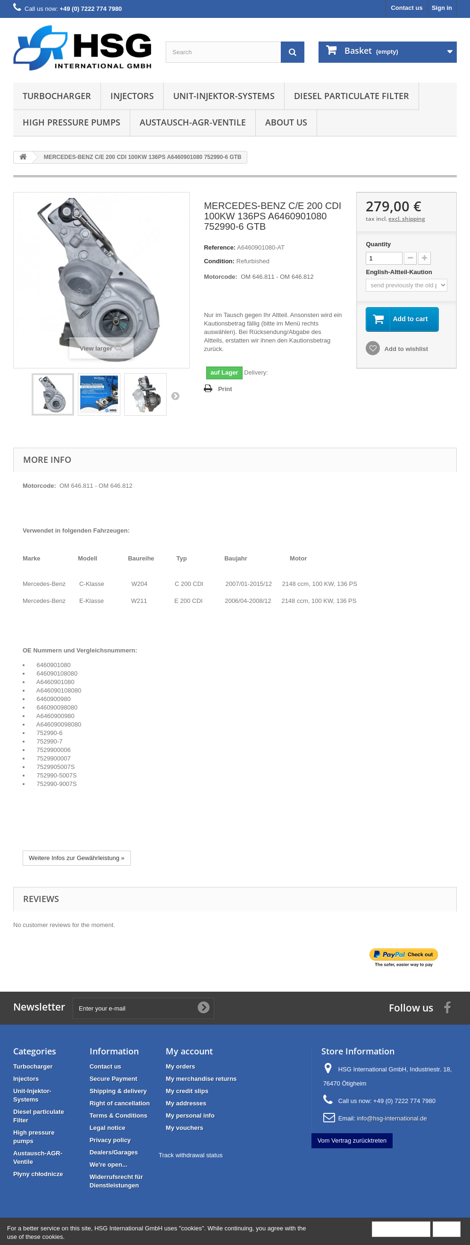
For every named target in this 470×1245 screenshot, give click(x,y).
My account (189, 1051)
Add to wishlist (405, 348)
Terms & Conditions (119, 1115)
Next (175, 396)
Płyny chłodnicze (38, 1174)
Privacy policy (110, 1140)
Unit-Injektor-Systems (224, 95)
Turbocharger (57, 95)
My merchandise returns (201, 1078)
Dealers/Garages (114, 1152)
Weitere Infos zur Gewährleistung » (77, 857)
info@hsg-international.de (392, 1118)
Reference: (219, 247)
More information (401, 1228)
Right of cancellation (120, 1103)
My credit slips (187, 1091)
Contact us (406, 7)
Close (446, 1228)
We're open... (108, 1164)
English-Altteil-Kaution (400, 272)
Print (225, 389)
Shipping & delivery (118, 1091)
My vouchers (184, 1127)
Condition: (219, 261)
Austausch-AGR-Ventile (193, 122)
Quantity (378, 244)
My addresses (186, 1103)
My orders (180, 1066)
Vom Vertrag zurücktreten (352, 1140)
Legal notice (108, 1127)
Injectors (132, 95)
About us (286, 122)
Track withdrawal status (190, 1155)
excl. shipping (406, 219)
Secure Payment (113, 1078)
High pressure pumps (71, 122)
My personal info (190, 1115)
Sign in (442, 7)
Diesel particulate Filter (351, 95)
